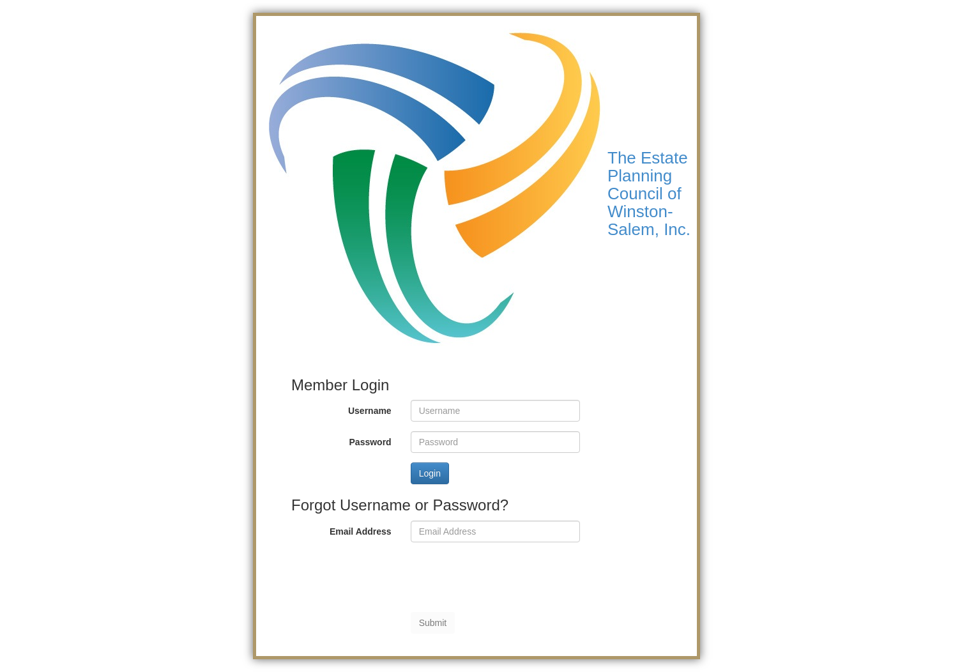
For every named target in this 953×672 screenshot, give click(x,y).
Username (370, 411)
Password (370, 442)
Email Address (361, 531)
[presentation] (508, 577)
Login (430, 473)
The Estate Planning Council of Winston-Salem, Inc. (648, 193)
